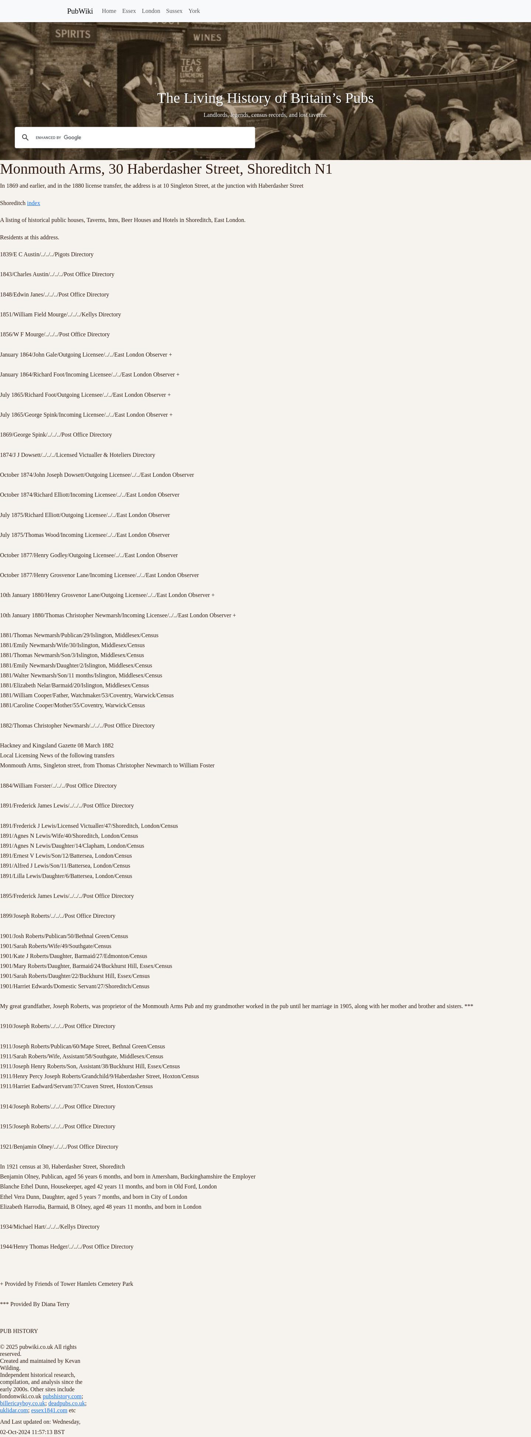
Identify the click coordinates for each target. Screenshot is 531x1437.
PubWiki (80, 11)
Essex (129, 11)
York (194, 11)
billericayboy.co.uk (22, 1403)
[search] (134, 137)
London (151, 11)
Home (109, 11)
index (33, 203)
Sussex (174, 11)
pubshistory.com (62, 1396)
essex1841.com (49, 1410)
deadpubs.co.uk (66, 1403)
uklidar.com (14, 1410)
